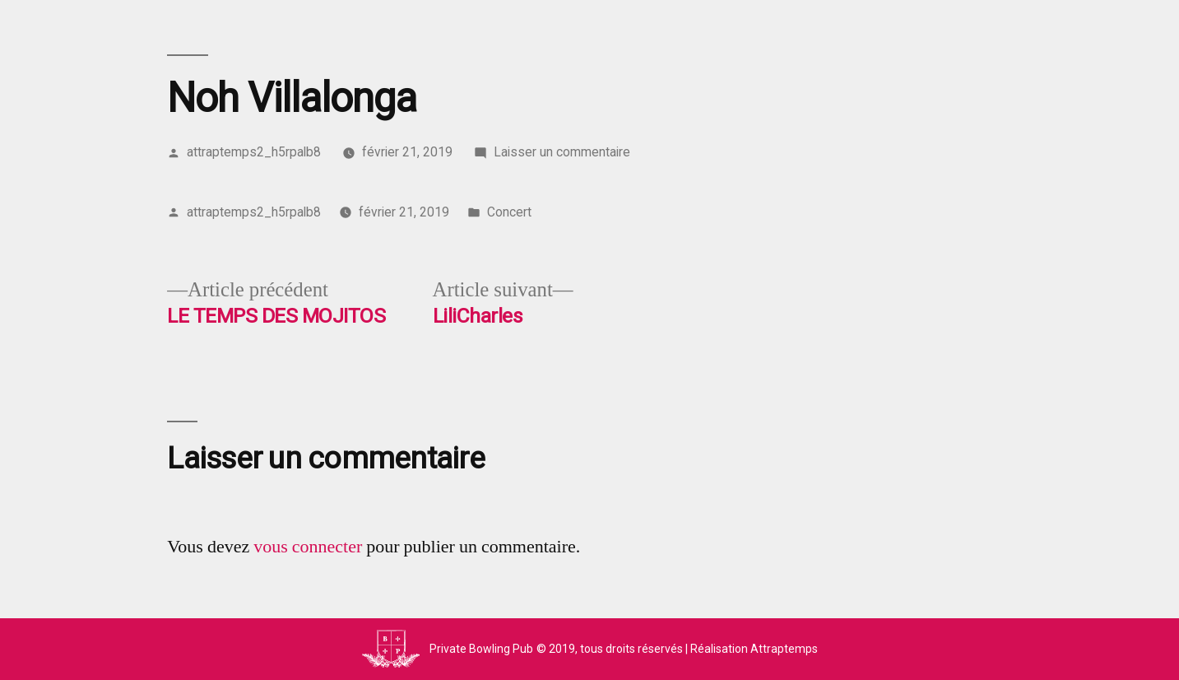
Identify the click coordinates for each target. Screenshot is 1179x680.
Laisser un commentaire (562, 152)
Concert (509, 212)
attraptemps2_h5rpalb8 (254, 152)
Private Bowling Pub (481, 648)
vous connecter (307, 546)
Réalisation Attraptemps (754, 648)
